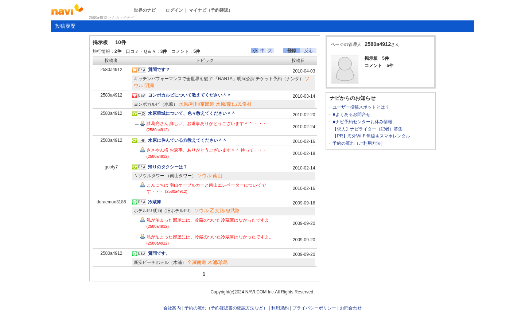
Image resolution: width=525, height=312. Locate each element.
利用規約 (280, 308)
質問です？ (159, 69)
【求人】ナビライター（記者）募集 (367, 129)
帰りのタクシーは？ (167, 166)
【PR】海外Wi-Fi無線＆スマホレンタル (371, 136)
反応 (308, 50)
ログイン (174, 10)
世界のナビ (145, 10)
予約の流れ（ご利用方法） (358, 143)
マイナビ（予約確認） (211, 10)
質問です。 (159, 253)
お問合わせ (351, 308)
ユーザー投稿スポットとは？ (360, 107)
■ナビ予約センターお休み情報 (362, 121)
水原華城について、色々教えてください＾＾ (192, 113)
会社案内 (172, 308)
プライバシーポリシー (314, 308)
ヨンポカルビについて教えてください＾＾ (189, 95)
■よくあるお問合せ (351, 114)
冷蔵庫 (154, 201)
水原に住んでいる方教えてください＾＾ (187, 140)
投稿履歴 (65, 26)
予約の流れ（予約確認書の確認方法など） (226, 308)
